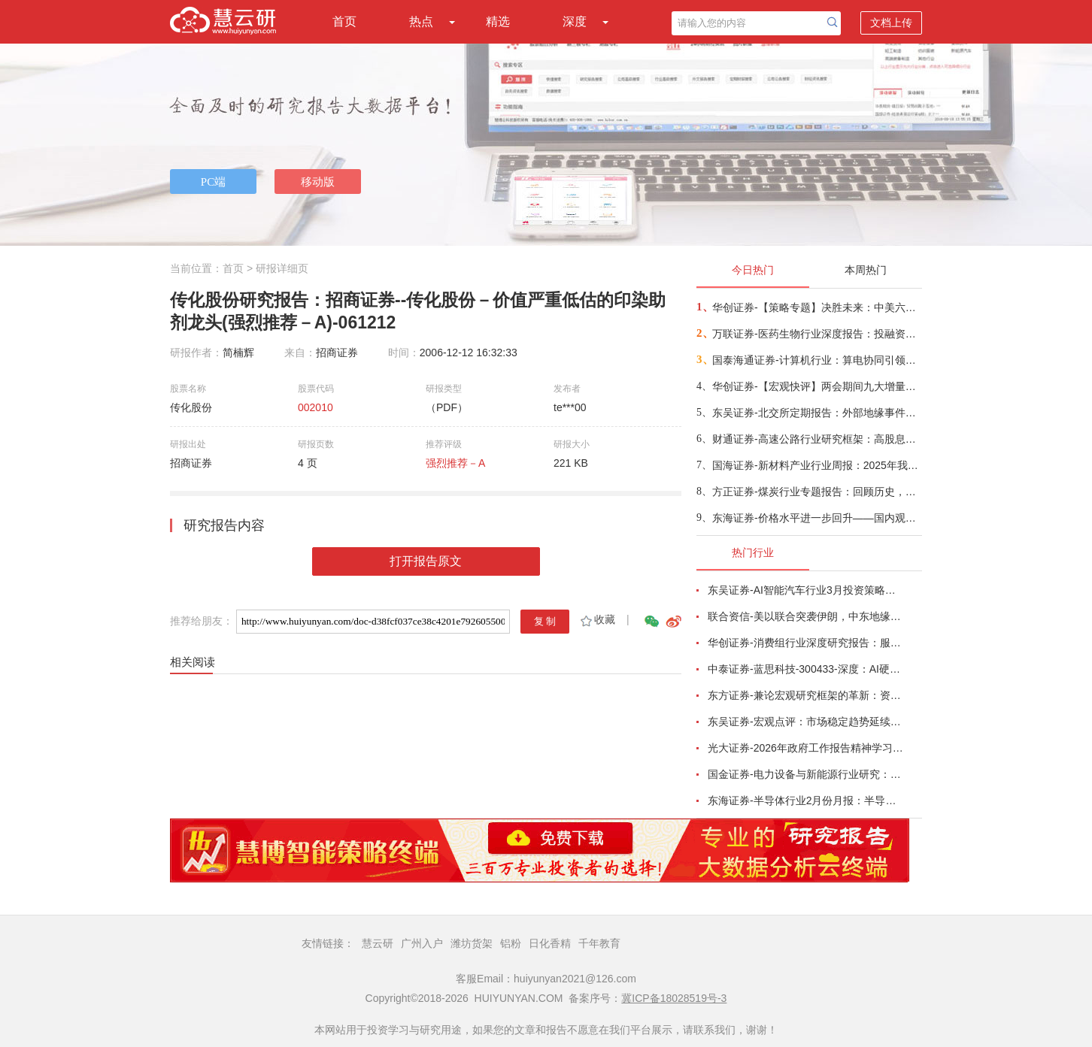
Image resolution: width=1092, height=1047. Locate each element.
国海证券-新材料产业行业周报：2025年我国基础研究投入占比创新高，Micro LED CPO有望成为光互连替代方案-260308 (816, 465)
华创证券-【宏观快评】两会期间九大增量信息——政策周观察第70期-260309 (816, 386)
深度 (575, 21)
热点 (421, 21)
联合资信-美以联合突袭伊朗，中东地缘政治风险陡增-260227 (806, 616)
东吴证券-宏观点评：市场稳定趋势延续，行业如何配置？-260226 (806, 722)
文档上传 (891, 23)
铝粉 (510, 943)
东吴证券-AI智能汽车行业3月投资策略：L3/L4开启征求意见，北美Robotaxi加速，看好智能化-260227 (806, 590)
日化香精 (550, 943)
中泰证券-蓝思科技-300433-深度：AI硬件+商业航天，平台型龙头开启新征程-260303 (806, 669)
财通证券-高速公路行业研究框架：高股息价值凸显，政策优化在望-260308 (816, 439)
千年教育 (599, 943)
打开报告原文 (426, 561)
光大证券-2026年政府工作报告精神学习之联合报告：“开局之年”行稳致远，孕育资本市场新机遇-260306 (806, 748)
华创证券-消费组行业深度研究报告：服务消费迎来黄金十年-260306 (806, 643)
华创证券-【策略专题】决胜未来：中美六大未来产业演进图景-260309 (816, 307)
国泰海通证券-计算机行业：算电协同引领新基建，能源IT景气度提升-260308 (816, 360)
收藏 (596, 619)
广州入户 (422, 943)
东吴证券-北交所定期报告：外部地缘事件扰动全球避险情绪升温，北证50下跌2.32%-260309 (816, 413)
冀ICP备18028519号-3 (673, 998)
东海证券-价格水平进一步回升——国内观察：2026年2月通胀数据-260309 (816, 518)
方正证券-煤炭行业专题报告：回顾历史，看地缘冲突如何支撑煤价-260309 (816, 492)
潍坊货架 (471, 943)
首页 (344, 21)
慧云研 (377, 943)
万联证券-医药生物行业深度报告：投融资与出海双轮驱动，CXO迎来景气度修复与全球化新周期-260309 (816, 334)
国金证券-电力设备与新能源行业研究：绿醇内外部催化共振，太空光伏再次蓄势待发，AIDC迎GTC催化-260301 (806, 774)
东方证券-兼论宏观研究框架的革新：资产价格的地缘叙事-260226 (806, 695)
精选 (498, 21)
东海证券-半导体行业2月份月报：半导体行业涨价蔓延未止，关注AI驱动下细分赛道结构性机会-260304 (806, 800)
